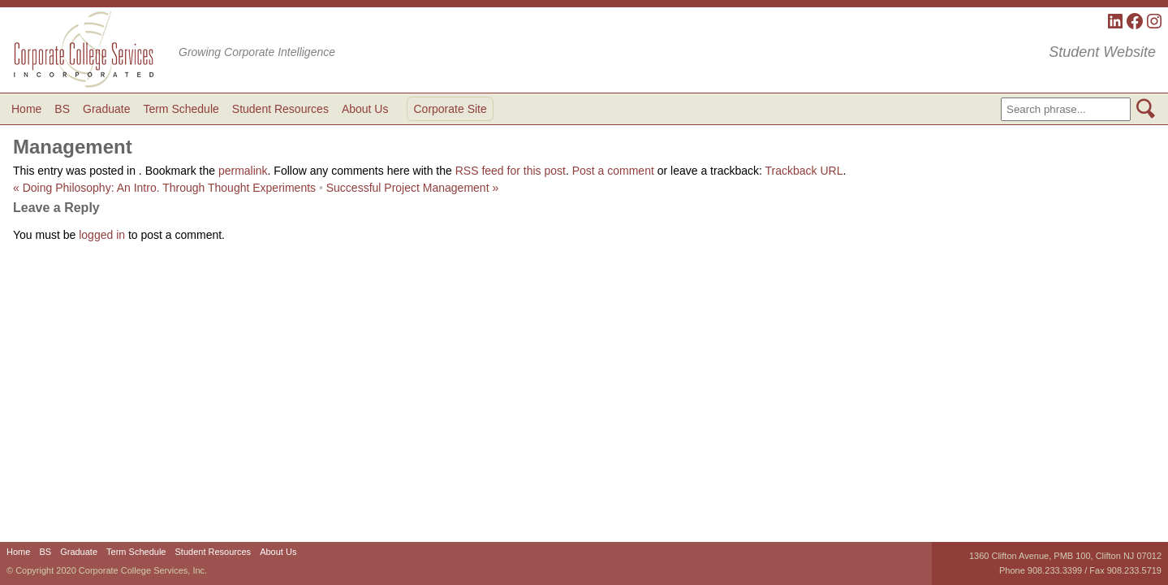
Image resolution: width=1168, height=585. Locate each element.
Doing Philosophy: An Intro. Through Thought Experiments (164, 187)
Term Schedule (180, 108)
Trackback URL (804, 170)
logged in (102, 234)
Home (26, 108)
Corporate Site (449, 108)
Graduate (106, 108)
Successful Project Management (412, 187)
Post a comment (613, 170)
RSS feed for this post (510, 170)
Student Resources (280, 108)
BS (62, 108)
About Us (365, 108)
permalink (243, 170)
